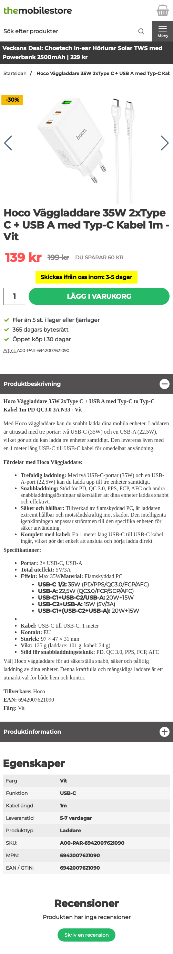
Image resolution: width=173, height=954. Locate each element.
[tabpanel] (86, 547)
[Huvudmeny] (162, 31)
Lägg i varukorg (99, 296)
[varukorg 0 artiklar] (162, 10)
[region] (86, 384)
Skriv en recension (86, 935)
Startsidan (15, 73)
